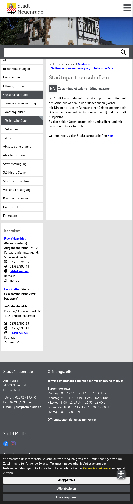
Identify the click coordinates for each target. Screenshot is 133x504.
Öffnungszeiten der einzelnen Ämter (72, 420)
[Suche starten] (123, 52)
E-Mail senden (19, 271)
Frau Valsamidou (15, 238)
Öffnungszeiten (100, 89)
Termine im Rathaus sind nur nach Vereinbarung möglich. (86, 381)
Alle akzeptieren (66, 497)
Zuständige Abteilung (72, 89)
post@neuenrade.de (27, 407)
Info (52, 89)
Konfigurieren (66, 480)
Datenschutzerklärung (97, 468)
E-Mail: (7, 407)
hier (110, 136)
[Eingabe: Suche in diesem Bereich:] (63, 52)
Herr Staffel (12, 289)
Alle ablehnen (66, 489)
